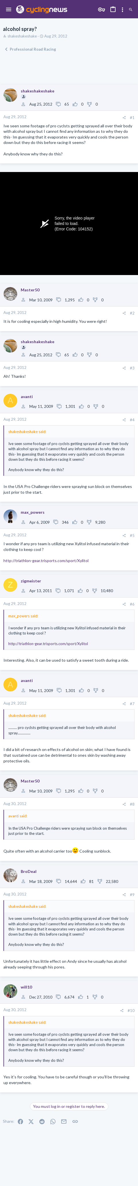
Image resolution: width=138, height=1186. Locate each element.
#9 (132, 894)
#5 (132, 535)
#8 (132, 804)
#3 (132, 368)
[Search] (130, 9)
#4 (132, 420)
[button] (9, 10)
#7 (132, 703)
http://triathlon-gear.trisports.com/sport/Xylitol (46, 560)
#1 (132, 117)
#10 (131, 1010)
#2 (132, 313)
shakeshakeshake (22, 36)
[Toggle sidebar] (122, 9)
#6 (132, 604)
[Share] (124, 117)
